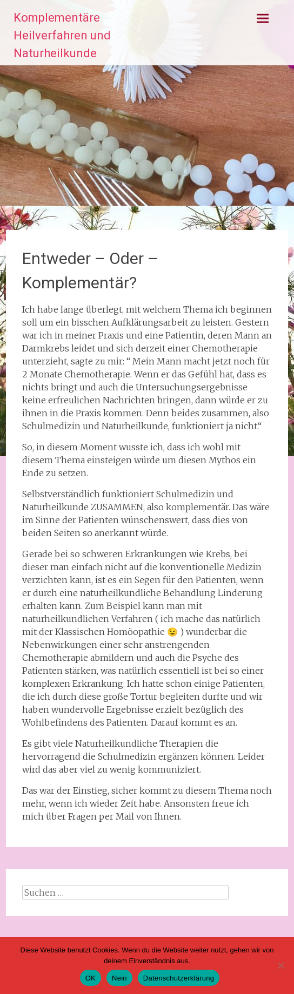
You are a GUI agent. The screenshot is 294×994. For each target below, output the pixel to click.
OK (90, 978)
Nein (119, 978)
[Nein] (280, 965)
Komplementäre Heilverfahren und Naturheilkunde (62, 35)
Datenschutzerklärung (178, 978)
